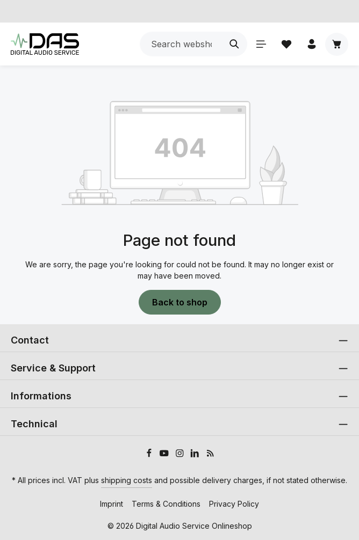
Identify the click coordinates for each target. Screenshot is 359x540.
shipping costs (126, 480)
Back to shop (179, 302)
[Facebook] (150, 454)
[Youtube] (165, 454)
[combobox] (181, 44)
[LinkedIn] (196, 454)
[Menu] (260, 44)
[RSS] (210, 454)
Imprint (111, 503)
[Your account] (311, 44)
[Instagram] (180, 454)
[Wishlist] (286, 44)
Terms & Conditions (166, 503)
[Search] (234, 44)
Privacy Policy (234, 503)
